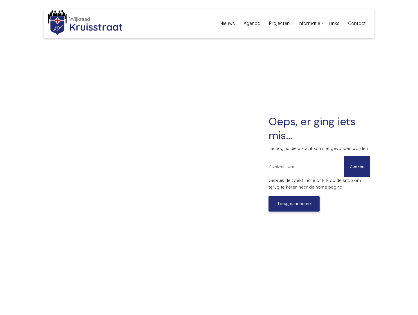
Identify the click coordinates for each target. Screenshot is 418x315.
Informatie (309, 23)
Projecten (279, 23)
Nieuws (227, 23)
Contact (357, 23)
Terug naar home (294, 204)
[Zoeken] (319, 166)
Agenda (252, 23)
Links (334, 23)
